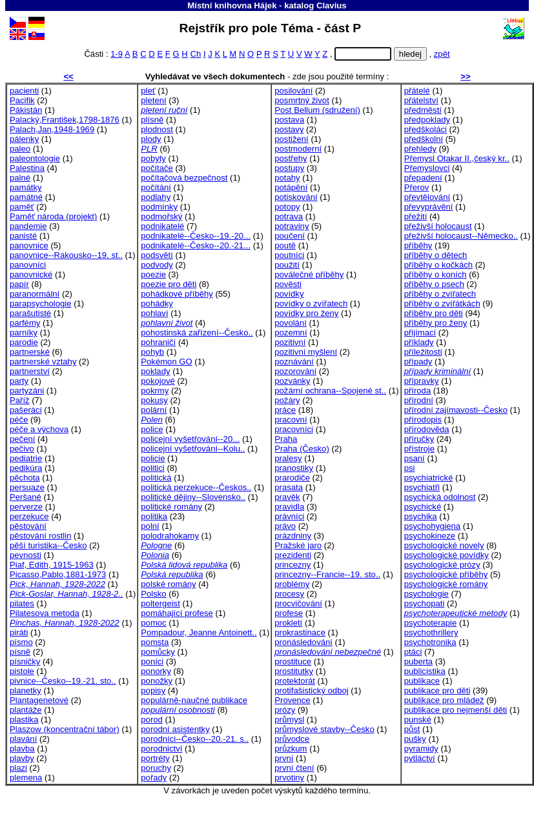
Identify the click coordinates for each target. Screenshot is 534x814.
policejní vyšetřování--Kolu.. (193, 448)
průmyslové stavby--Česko (324, 729)
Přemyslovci (427, 168)
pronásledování (303, 642)
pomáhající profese (177, 613)
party (19, 381)
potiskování (295, 197)
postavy (288, 129)
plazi (18, 768)
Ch (195, 54)
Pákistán (26, 110)
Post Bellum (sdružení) (317, 110)
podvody (157, 265)
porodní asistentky (175, 729)
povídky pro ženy (306, 313)
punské (417, 719)
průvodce (291, 739)
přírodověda (426, 429)
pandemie (28, 226)
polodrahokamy (170, 536)
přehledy (420, 149)
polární (154, 410)
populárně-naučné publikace (194, 700)
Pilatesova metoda (44, 613)
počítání (156, 187)
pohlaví (154, 313)
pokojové (157, 381)
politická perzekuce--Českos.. (196, 487)
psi (409, 468)
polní (150, 526)
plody (151, 139)
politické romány (171, 506)
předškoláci (425, 129)
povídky (288, 294)
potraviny (291, 226)
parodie (24, 342)
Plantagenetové (39, 700)
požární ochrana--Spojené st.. (330, 390)
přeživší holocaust (438, 226)
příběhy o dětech (435, 255)
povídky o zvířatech (310, 303)
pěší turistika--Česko (48, 545)
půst (412, 729)
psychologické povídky (446, 555)
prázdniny (292, 536)
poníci (152, 661)
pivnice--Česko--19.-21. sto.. (63, 681)
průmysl (289, 719)
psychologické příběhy (446, 574)
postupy (289, 168)
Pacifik (22, 100)
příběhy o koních (435, 274)
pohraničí (158, 342)
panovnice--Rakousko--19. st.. (66, 255)
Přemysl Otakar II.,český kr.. (456, 158)
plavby (22, 758)
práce (285, 410)
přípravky (421, 381)
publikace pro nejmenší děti (456, 710)
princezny (292, 565)
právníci (289, 516)
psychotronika (430, 642)
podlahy (155, 197)
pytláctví (419, 758)
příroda (417, 390)
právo (285, 526)
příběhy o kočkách (438, 265)
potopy (287, 207)
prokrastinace (299, 632)
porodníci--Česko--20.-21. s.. (195, 739)
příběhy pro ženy (435, 323)
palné (20, 178)
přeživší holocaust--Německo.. (461, 236)
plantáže (26, 710)
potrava (288, 216)
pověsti (288, 284)
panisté (23, 236)
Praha (285, 439)
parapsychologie (40, 303)
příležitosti (423, 352)
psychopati (424, 603)
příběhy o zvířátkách (442, 303)
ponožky (156, 681)
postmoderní (298, 149)
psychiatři (422, 487)
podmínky (159, 207)
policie (153, 458)
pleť (148, 90)
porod (152, 719)
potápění (290, 187)
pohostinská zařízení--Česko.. (196, 332)
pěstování (28, 526)
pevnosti (25, 555)
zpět (442, 54)
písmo (21, 642)
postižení (291, 139)
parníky (23, 332)
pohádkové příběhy (177, 294)
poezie (153, 274)
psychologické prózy (442, 565)
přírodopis (423, 419)
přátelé (417, 90)
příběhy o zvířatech (440, 294)
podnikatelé (162, 226)
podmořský (161, 216)
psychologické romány (446, 584)
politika (154, 516)
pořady (154, 777)
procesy (289, 594)
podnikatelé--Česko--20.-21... (196, 245)
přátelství (421, 100)
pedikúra (26, 468)
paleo (20, 149)
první (283, 758)
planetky (25, 690)
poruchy (156, 768)
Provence (292, 700)
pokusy (154, 400)
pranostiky (293, 468)
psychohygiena (432, 526)
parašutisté (30, 313)
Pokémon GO (166, 361)
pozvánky (292, 381)
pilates (22, 603)
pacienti (24, 90)
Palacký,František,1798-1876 (64, 119)
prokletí (288, 623)
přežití (415, 216)
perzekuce (29, 516)
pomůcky (157, 652)
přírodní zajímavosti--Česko (456, 410)
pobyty (153, 158)
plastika (24, 719)
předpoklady (427, 119)
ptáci (413, 652)
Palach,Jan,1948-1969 (52, 129)
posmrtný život (301, 100)
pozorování (295, 371)
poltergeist (160, 603)
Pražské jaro (298, 545)
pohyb (152, 352)
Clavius (331, 5)
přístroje (419, 448)
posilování (293, 90)
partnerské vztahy (43, 361)
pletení (153, 100)
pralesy (288, 458)
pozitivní (289, 342)
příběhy (418, 245)
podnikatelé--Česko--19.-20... (196, 236)
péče (19, 419)
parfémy (25, 323)
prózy (284, 710)
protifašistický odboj (311, 690)
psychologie (426, 594)
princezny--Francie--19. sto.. (327, 574)
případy (418, 361)
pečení (22, 439)
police (152, 429)
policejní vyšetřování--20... (190, 439)
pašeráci (26, 410)
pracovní (290, 419)
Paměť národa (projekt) (53, 216)
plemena (26, 777)
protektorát (294, 681)
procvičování (298, 603)
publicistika (425, 671)
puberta (418, 661)
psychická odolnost (440, 497)
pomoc (153, 623)
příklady (419, 342)
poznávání (294, 361)
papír (19, 284)
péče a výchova (39, 429)
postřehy (290, 158)
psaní (414, 458)
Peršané (25, 497)
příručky (419, 439)
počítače (157, 168)
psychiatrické (428, 477)
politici (152, 468)
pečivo (22, 448)
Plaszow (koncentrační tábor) (64, 729)
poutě (285, 245)
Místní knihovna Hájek (231, 5)
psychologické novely (444, 545)
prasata (288, 487)
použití (287, 265)
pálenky (24, 139)
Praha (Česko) (301, 448)
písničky (25, 661)
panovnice (29, 245)
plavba (22, 748)
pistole (22, 671)
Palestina (27, 168)
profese (288, 613)
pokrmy (155, 390)
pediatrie (26, 458)
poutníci (289, 255)
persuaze (27, 487)
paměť (22, 207)
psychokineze (429, 536)
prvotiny (289, 777)
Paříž (20, 400)
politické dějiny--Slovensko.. (193, 497)
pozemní (290, 332)
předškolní (423, 139)
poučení (289, 236)
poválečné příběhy (309, 274)
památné (26, 197)
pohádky (157, 303)
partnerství (30, 371)
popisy (153, 690)
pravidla (289, 506)
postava (289, 119)
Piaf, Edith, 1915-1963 (52, 565)
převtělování (427, 197)
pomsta (155, 642)
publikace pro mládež (444, 700)
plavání (23, 739)
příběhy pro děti (433, 313)
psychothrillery (431, 632)
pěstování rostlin (40, 536)
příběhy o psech (434, 284)
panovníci (28, 265)
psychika (420, 516)
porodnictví (161, 748)
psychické (423, 506)
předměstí (423, 110)
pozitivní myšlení (305, 352)
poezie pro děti (168, 284)
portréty (155, 758)
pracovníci (293, 429)
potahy (287, 178)
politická (156, 477)
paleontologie (35, 158)
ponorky (156, 671)
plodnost (157, 129)
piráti (19, 632)
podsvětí (157, 255)
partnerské (30, 352)
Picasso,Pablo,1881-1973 (58, 574)
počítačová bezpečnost (184, 178)
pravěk (287, 497)
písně (20, 652)
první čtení (294, 768)
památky (26, 187)
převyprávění (428, 207)
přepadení (423, 178)
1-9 (116, 54)
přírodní (418, 400)
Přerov (416, 187)
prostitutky (293, 671)
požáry (287, 400)
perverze (26, 506)
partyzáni (27, 390)
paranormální (34, 294)
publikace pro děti (437, 690)
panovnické (31, 274)
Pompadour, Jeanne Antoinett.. (198, 632)
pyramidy (421, 748)
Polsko (153, 594)
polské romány (168, 584)
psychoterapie (430, 623)
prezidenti (292, 555)
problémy (291, 584)
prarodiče (292, 477)
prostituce (292, 661)
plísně (152, 119)
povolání (290, 323)
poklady (155, 371)
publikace (422, 681)
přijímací (420, 332)
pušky (415, 739)
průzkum (290, 748)
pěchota (25, 477)
